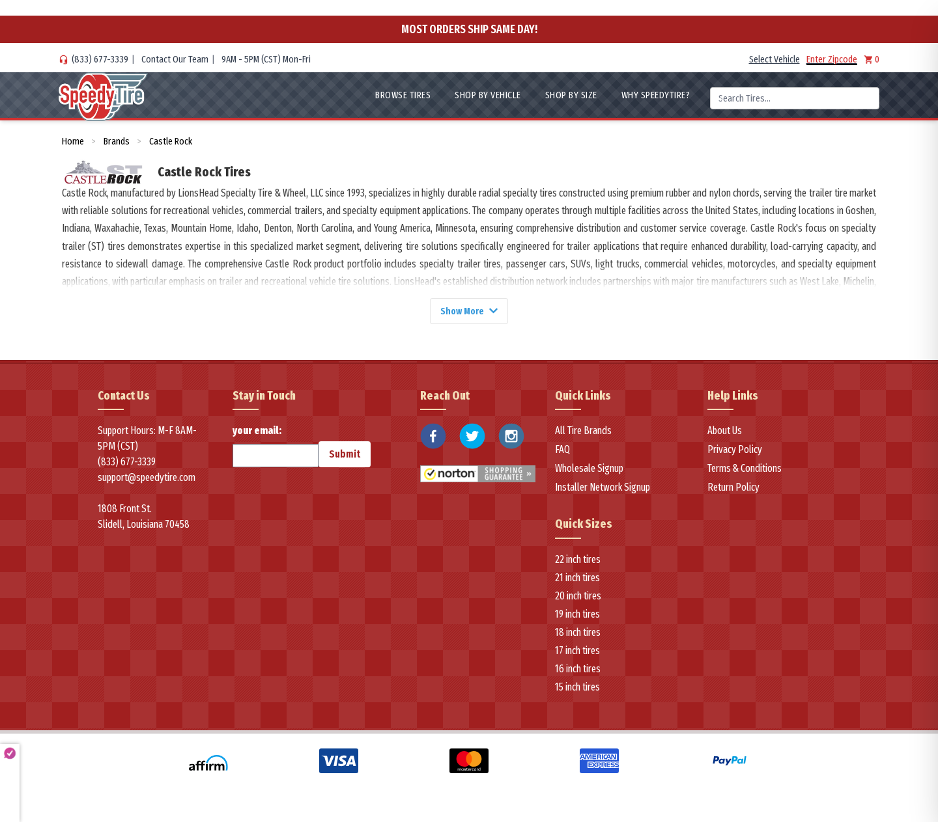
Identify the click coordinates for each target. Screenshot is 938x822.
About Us (724, 432)
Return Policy (733, 489)
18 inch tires (578, 634)
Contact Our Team (174, 59)
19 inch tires (577, 616)
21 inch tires (577, 579)
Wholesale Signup (589, 470)
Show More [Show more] (469, 311)
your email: (276, 447)
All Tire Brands (583, 432)
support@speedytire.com (146, 479)
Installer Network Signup (602, 489)
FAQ (562, 451)
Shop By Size (571, 95)
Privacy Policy (734, 451)
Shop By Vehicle (488, 95)
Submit (344, 456)
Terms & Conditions (744, 470)
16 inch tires (578, 670)
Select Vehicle (774, 59)
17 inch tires (577, 652)
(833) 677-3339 (100, 59)
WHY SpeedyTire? (655, 95)
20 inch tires (578, 598)
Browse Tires (403, 95)
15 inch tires (577, 689)
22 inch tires (578, 561)
